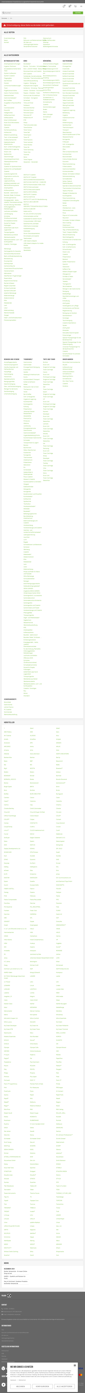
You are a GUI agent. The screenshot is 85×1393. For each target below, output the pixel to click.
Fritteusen (66, 142)
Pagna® (6, 1058)
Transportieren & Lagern (31, 443)
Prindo (58, 1084)
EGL (57, 867)
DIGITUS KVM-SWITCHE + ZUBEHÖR (35, 182)
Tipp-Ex (6, 1197)
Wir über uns (5, 1335)
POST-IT (32, 1080)
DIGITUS (32, 845)
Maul (5, 1007)
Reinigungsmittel (9, 381)
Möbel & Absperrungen (70, 271)
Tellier (32, 1189)
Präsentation (67, 257)
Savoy (32, 1135)
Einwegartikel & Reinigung (32, 367)
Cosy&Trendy (8, 827)
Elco (57, 870)
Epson (45, 392)
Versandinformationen (8, 1341)
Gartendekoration (29, 598)
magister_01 (8, 996)
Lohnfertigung (8, 214)
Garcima (6, 914)
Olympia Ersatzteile (69, 95)
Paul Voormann (34, 1062)
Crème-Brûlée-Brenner (70, 159)
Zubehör (6, 127)
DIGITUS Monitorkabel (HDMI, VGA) (34, 184)
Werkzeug (27, 549)
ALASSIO (33, 735)
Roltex (6, 1117)
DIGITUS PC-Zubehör (30, 194)
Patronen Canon (29, 110)
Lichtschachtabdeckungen (12, 85)
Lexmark (45, 424)
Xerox (25, 157)
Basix (5, 761)
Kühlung (65, 242)
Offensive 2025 (28, 658)
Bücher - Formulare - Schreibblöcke (35, 66)
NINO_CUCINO (60, 1033)
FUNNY (58, 910)
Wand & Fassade (9, 313)
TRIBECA (33, 1208)
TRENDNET (7, 1208)
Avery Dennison (35, 754)
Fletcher (32, 903)
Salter (32, 1128)
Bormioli (58, 776)
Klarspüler (7, 164)
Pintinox (6, 1076)
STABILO (59, 1168)
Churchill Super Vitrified (37, 812)
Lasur (5, 308)
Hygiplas (58, 943)
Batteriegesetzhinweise (8, 1362)
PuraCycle (7, 1091)
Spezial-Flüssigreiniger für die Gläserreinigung (72, 343)
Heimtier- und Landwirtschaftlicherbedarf (32, 531)
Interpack (33, 950)
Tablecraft (33, 1186)
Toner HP (26, 137)
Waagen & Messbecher (70, 193)
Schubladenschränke (10, 221)
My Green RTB (8, 1029)
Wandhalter (27, 250)
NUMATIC (59, 1040)
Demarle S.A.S (60, 837)
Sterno (58, 1175)
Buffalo (6, 794)
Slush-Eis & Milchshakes (11, 122)
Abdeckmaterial (9, 298)
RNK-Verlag (59, 1109)
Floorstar (59, 903)
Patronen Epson (28, 113)
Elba (31, 870)
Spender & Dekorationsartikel (72, 186)
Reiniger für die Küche (11, 389)
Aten (57, 750)
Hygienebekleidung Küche (32, 435)
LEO (57, 982)
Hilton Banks (8, 940)
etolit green (66, 303)
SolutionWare (34, 1164)
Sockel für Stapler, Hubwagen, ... (10, 224)
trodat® (32, 1211)
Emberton (33, 874)
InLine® (58, 947)
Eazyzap (6, 863)
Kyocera (45, 411)
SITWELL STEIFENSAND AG (12, 1157)
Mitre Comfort (34, 1018)
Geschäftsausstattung (31, 81)
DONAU (32, 848)
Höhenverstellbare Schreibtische (68, 373)
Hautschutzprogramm (11, 365)
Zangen (6, 315)
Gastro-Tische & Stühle (11, 93)
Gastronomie (28, 362)
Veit (57, 1230)
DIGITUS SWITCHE (29, 197)
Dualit (58, 852)
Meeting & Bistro (68, 376)
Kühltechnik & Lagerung (11, 149)
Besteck (65, 259)
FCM (5, 896)
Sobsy (6, 1164)
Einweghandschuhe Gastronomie (30, 429)
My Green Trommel (62, 1029)
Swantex (33, 1182)
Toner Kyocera (28, 140)
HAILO (32, 929)
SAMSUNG (59, 1128)
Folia (57, 907)
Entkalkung (66, 301)
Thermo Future (34, 1193)
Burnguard (59, 794)
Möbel (64, 120)
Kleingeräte (27, 489)
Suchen (78, 13)
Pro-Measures (34, 1087)
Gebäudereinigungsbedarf (32, 586)
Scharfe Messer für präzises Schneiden (71, 355)
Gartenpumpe (8, 263)
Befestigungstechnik (30, 514)
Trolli (57, 1211)
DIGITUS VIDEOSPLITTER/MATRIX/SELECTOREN (36, 205)
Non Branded (34, 1036)
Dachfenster (8, 81)
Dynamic (32, 859)
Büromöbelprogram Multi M (51, 83)
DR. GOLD (59, 848)
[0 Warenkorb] (75, 6)
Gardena (65, 386)
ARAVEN (58, 743)
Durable (32, 856)
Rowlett (58, 1117)
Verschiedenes (67, 286)
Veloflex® (33, 1233)
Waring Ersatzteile (68, 105)
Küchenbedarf (28, 496)
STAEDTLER (7, 1171)
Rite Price (7, 1109)
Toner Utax (27, 152)
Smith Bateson (60, 1160)
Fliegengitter (8, 78)
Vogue (32, 1237)
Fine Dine (7, 903)
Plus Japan (33, 1076)
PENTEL (32, 1069)
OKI (57, 1044)
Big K (5, 768)
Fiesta (58, 896)
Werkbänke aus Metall (11, 235)
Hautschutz (7, 376)
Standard (26, 696)
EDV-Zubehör (28, 74)
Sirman (6, 1153)
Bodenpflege (67, 294)
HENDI (6, 936)
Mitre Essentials (61, 1018)
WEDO (6, 1244)
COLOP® (6, 819)
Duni (5, 856)
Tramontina (59, 1204)
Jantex (58, 954)
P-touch (6, 1055)
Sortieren (26, 547)
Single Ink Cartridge (49, 367)
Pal (31, 1058)
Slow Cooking (67, 223)
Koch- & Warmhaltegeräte (12, 147)
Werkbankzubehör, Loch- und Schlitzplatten (13, 241)
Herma (58, 936)
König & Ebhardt (35, 972)
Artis (31, 750)
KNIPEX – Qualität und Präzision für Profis (15, 1277)
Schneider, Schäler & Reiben (71, 220)
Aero (57, 732)
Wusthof (6, 1255)
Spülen (65, 325)
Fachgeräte (27, 455)
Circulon (58, 812)
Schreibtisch (47, 117)
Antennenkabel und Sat (31, 216)
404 (11, 18)
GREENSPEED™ (61, 925)
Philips (6, 1073)
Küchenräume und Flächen (71, 308)
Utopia (32, 1226)
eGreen (6, 870)
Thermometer (28, 457)
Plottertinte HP (28, 118)
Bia (5, 765)
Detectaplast (60, 841)
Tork (5, 1204)
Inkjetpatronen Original (31, 85)
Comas (6, 823)
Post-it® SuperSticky (10, 1084)
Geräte (26, 372)
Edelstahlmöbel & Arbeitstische (9, 143)
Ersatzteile (66, 69)
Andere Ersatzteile (68, 71)
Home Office (47, 90)
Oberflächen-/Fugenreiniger (12, 276)
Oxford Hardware (35, 1051)
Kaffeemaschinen (9, 115)
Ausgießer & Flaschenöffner (12, 103)
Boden (45, 109)
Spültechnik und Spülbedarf (12, 169)
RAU (31, 1098)
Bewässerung (8, 258)
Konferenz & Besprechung (51, 92)
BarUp (58, 757)
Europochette (34, 885)
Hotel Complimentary (36, 940)
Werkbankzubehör (9, 237)
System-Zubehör (9, 76)
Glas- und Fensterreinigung (12, 386)
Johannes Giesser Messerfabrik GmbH (42, 958)
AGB (3, 1353)
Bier (5, 105)
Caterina (33, 801)
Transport (66, 130)
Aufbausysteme (9, 190)
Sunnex (6, 1182)
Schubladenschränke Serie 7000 (12, 70)
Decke (45, 112)
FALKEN (58, 889)
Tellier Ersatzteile (68, 100)
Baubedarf (27, 511)
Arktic (32, 746)
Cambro (6, 797)
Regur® (6, 1106)
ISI (4, 954)
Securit (32, 1142)
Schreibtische (47, 102)
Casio (58, 797)
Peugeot (58, 1069)
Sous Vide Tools (9, 1168)
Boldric (6, 772)
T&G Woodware (9, 1186)
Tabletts (65, 281)
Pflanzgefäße (28, 613)
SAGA (6, 1128)
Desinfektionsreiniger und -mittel (71, 297)
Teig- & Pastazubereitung (70, 230)
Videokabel (27, 248)
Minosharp (59, 1015)
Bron (5, 790)
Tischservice (27, 389)
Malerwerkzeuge (9, 295)
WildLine (26, 423)
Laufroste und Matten (11, 211)
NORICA (58, 1036)
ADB (31, 732)
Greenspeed (34, 925)
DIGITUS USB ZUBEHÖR (31, 202)
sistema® (59, 1153)
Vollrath (58, 1237)
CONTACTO (33, 823)
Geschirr (65, 264)
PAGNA (58, 1055)
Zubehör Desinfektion (69, 323)
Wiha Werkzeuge (29, 576)
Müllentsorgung (67, 122)
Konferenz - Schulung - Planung (33, 88)
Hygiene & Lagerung (69, 110)
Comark (58, 819)
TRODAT (6, 1211)
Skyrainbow (59, 1157)
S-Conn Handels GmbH (37, 1124)
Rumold (58, 1120)
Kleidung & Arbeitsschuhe (31, 374)
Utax (44, 468)
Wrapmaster (60, 1251)
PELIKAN (32, 1066)
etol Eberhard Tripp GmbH (64, 881)
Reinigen (26, 581)
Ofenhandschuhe (68, 210)
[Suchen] (39, 13)
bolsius (58, 772)
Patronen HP (27, 115)
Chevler (58, 808)
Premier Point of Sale (36, 1084)
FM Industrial (8, 907)
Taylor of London (61, 1186)
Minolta (45, 434)
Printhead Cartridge (49, 377)
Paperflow (59, 1058)
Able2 (58, 728)
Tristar (58, 1208)
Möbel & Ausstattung (10, 135)
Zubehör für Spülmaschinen (12, 166)
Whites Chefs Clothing (11, 1251)
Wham (58, 1248)
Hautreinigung (8, 374)
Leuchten (27, 537)
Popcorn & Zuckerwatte (70, 215)
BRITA (32, 786)
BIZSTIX (32, 768)
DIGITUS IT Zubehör (30, 175)
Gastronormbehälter (69, 169)
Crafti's (32, 827)
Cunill (58, 830)
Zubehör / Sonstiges (10, 244)
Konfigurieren (42, 1386)
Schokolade (27, 470)
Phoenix (32, 1073)
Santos (58, 1131)
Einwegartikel (67, 66)
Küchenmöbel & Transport (32, 379)
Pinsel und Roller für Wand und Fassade (32, 573)
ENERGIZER (33, 878)
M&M (57, 993)
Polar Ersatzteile (68, 98)
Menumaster (8, 1011)
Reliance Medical (35, 1106)
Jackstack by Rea (35, 954)
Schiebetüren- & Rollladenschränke (49, 98)
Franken (6, 910)
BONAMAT (7, 776)
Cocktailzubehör (9, 108)
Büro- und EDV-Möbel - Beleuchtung (35, 69)
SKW (31, 1157)
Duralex (58, 856)
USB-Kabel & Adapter (30, 241)
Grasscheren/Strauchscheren (13, 268)
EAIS (57, 859)
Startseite (4, 18)
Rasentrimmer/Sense (10, 281)
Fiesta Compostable (10, 899)
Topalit (6, 1200)
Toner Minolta (28, 145)
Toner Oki (26, 147)
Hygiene (65, 115)
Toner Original (28, 159)
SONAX (58, 1164)
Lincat (32, 985)
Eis (24, 467)
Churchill (7, 812)
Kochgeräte (66, 139)
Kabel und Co (28, 211)
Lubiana (6, 993)
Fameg (6, 892)
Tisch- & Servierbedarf (11, 137)
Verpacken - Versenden (31, 162)
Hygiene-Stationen (10, 66)
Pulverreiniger (67, 335)
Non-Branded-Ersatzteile (70, 93)
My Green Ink (34, 1025)
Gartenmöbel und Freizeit (31, 608)
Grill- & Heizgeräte (68, 144)
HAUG (58, 932)
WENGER (59, 1244)
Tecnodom (7, 1189)
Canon (45, 372)
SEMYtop (7, 1146)
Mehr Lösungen (48, 114)
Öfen (64, 149)
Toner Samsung (28, 150)
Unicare (6, 1219)
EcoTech (32, 863)
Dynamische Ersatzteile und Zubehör (71, 84)
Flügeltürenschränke (10, 90)
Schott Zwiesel (60, 1138)
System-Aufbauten (10, 73)
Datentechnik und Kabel (31, 223)
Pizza (64, 213)
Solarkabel (27, 231)
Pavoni (6, 1066)
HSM (5, 943)
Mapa (58, 1000)
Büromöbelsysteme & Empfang (49, 77)
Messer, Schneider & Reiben (71, 174)
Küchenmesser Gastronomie (32, 438)
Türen (6, 88)
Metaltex (59, 1011)
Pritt (5, 1087)
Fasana (32, 892)
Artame (6, 750)
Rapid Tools (59, 1095)
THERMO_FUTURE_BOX (63, 1193)
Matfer (32, 1004)
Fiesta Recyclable (35, 899)
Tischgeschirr (67, 284)
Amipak (58, 739)
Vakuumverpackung (69, 235)
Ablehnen (20, 1386)
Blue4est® (59, 768)
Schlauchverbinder (10, 288)
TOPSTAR (59, 1200)
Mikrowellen (66, 147)
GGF (57, 918)
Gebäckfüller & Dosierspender (28, 473)
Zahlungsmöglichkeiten (8, 1338)
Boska (32, 779)
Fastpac (58, 892)
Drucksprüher (8, 261)
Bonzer (32, 776)
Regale (26, 542)
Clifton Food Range (10, 816)
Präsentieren (28, 462)
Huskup (32, 943)
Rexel (58, 1106)
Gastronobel (27, 365)
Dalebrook (59, 834)
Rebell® (6, 1102)
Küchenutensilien (68, 171)
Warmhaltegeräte (68, 237)
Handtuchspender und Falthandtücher (11, 368)
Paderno (32, 1055)
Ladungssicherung (29, 535)
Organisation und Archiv (11, 176)
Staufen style (8, 1175)
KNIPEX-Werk (8, 972)
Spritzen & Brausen (10, 290)
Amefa (6, 739)
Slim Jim (32, 1160)
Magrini (32, 996)
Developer (46, 414)
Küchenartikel (67, 154)
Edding (6, 867)
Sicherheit (27, 100)
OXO (57, 1051)
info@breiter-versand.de (13, 1314)
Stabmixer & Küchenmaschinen (68, 226)
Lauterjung (27, 426)
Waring (32, 1240)
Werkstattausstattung (30, 625)
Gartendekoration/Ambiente (32, 600)
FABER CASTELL (9, 889)
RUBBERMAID (34, 1120)
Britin (57, 786)
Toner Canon (28, 130)
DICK (5, 845)
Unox (5, 1222)
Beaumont (59, 761)
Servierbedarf (67, 279)
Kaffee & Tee (66, 269)
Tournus (32, 1204)
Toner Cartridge (48, 369)
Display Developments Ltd (12, 848)
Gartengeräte (28, 603)
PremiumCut (27, 418)
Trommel (26, 154)
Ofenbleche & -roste (69, 208)
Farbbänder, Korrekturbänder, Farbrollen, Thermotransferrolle (33, 77)
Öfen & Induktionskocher (70, 152)
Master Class (8, 1004)
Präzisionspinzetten (10, 320)
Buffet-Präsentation (69, 262)
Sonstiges (66, 318)
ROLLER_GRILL (60, 1113)
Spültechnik (7, 154)
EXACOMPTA (60, 885)
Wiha (31, 1251)
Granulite (59, 921)
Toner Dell (27, 132)
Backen (26, 445)
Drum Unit (46, 365)
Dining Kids (59, 845)
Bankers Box (8, 757)
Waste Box (46, 384)
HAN (31, 932)
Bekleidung (66, 113)
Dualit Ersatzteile (68, 81)
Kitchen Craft (34, 965)
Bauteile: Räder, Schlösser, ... (13, 195)
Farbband (26, 105)
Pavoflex (59, 1062)
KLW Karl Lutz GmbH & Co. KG (13, 969)
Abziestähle (27, 416)
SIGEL (32, 1149)
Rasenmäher (8, 278)
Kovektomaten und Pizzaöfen (33, 494)
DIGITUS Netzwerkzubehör (32, 189)
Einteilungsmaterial (10, 198)
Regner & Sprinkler (10, 286)
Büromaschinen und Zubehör (33, 71)
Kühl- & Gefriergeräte (69, 244)
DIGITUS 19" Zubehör (30, 177)
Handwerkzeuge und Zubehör (33, 528)
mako (5, 1000)
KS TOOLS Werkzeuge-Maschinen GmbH (14, 977)
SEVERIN (32, 1146)
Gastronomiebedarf (10, 98)
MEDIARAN (33, 1007)
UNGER (58, 1215)
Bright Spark (8, 786)
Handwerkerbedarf (29, 506)
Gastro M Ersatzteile (69, 90)
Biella (57, 765)
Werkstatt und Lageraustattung (9, 180)
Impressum (4, 1359)
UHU (31, 1215)
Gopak (32, 921)
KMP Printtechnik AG (62, 969)
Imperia (32, 947)
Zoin (57, 1255)
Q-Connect (59, 1091)
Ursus (58, 1222)
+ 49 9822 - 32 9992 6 (8, 1309)
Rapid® (6, 1098)
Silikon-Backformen (30, 450)
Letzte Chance (8, 707)
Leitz (31, 982)
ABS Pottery (7, 732)
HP (44, 399)
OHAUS (6, 1044)
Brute (58, 790)
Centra (6, 805)
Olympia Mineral (61, 1047)
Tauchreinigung (67, 320)
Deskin (32, 841)
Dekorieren (27, 465)
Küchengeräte (67, 196)
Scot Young (7, 1142)
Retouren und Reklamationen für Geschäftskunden (15, 1332)
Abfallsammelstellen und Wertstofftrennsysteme (11, 184)
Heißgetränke (8, 113)
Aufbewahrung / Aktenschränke (68, 368)
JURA (57, 958)
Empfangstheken (48, 88)
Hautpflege (7, 372)
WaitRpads (7, 1240)
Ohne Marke (34, 1044)
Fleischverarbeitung (69, 164)
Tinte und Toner (28, 103)
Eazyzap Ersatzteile (69, 88)
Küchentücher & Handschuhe (72, 239)
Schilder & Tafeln (68, 276)
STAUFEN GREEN (61, 1171)
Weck (58, 1240)
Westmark (33, 1248)
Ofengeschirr (67, 274)
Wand (45, 119)
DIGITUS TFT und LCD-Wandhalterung (35, 199)
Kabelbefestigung (29, 228)
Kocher (65, 205)
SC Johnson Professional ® (64, 1135)
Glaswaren (66, 108)
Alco (57, 735)
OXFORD (6, 1051)
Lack (5, 305)
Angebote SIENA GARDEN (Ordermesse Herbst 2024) (32, 592)
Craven (58, 827)
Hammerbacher (9, 932)
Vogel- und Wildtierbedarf (31, 618)
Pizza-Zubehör (28, 477)
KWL (25, 627)
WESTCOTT (7, 1248)
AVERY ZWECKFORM (62, 754)
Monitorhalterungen (49, 107)
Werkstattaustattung (10, 714)
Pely (5, 1069)
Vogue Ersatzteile (68, 103)
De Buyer (7, 837)
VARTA (6, 1230)
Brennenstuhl (34, 783)
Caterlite (59, 801)
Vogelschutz (27, 620)
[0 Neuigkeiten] (63, 6)
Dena (5, 841)
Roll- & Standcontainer (50, 95)
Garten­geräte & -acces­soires (33, 595)
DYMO (6, 859)
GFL (31, 918)
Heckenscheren (9, 271)
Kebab (64, 203)
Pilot (57, 1073)
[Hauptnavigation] (42, 1)
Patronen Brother (29, 108)
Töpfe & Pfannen (68, 191)
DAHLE (32, 834)
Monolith (33, 1022)
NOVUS (6, 1040)
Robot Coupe (34, 1113)
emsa (58, 874)
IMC (5, 947)
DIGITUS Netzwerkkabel (31, 187)
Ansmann (7, 743)
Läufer (58, 976)
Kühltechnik (7, 132)
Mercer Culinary (35, 1011)
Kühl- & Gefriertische (69, 247)
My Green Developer (10, 1025)
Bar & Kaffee (8, 100)
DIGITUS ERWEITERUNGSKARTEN (34, 180)
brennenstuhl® (60, 783)
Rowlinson (7, 1120)
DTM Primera (34, 852)
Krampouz (59, 972)
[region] (42, 18)
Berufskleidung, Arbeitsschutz (28, 517)
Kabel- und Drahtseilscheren (13, 318)
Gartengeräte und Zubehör (32, 605)
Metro (6, 1015)
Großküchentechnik (10, 140)
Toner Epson (27, 135)
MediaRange (60, 1007)
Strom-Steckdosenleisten (32, 233)
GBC (5, 918)
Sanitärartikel (67, 125)
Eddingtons (33, 867)
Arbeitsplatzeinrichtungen (12, 64)
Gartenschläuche (9, 266)
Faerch (32, 889)
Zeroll (32, 1255)
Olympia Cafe (34, 1047)
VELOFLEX (7, 1233)
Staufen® (33, 1175)
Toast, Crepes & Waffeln (70, 232)
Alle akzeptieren (64, 1386)
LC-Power (7, 982)
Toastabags (60, 1197)
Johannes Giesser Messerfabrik (29, 412)
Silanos (58, 1149)
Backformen (27, 448)
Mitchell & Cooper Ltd (10, 1018)
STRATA (32, 1179)
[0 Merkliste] (69, 6)
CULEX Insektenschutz (37, 830)
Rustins (6, 1124)
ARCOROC (7, 746)
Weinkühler (7, 125)
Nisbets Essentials (10, 1036)
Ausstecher (27, 452)
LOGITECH (33, 989)
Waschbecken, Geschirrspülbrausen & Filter (71, 133)
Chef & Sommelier (35, 808)
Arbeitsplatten (8, 188)
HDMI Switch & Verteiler (31, 226)
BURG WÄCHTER (35, 794)
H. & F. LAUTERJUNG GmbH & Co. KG (15, 929)
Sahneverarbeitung (69, 176)
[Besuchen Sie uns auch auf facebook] (9, 1295)
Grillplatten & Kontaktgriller (71, 200)
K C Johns (7, 961)
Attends (6, 754)
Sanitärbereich (67, 315)
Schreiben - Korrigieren (31, 98)
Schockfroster (67, 249)
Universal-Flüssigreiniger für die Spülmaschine (71, 348)
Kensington (33, 961)
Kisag (5, 965)
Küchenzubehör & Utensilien (32, 482)
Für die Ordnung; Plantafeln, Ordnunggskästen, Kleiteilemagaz (12, 207)
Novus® (32, 1040)
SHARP (58, 1146)
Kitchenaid (59, 965)
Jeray (5, 958)
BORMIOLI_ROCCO (10, 779)
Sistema (32, 1153)
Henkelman (33, 936)
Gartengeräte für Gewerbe (12, 251)
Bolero (32, 772)
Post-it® (58, 1080)
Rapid (32, 1095)
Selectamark (60, 1142)
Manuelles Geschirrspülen (71, 333)
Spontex (32, 1168)
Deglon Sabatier (35, 837)
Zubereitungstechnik (10, 174)
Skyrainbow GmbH (10, 1160)
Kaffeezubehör (8, 118)
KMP (31, 969)
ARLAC (58, 746)
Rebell (58, 1098)
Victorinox (7, 1237)
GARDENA (33, 914)
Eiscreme (65, 161)
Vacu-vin (59, 1226)
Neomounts (7, 1033)
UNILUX (32, 1219)
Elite (5, 300)
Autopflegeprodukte (10, 362)
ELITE (5, 874)
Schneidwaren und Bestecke (33, 544)
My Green (59, 1022)
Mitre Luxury (8, 1022)
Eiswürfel (7, 110)
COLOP (58, 816)
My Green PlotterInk (62, 1025)
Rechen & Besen (9, 283)
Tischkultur (27, 504)
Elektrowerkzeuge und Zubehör (30, 522)
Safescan (59, 1124)
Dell (44, 387)
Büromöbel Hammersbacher (71, 362)
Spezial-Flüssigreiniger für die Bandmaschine (72, 339)
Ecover (58, 863)
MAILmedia (59, 996)
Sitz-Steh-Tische (68, 381)
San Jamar (7, 1131)
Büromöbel (7, 702)
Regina (58, 1102)
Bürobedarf (27, 64)
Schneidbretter (67, 179)
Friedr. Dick (33, 910)
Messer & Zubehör (29, 479)
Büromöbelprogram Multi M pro (51, 72)
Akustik (65, 365)
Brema (6, 783)
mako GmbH (34, 1000)
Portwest (7, 1080)
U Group (6, 1215)
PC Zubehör (7, 709)
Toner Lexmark (28, 142)
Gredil (6, 925)
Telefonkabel (28, 238)
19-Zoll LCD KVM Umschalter (32, 214)
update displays (35, 1222)
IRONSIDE (27, 509)
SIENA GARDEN (28, 588)
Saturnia (6, 1135)
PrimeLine (27, 421)
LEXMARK (7, 985)
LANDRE (32, 976)
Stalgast (26, 484)
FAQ (3, 1330)
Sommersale (8, 712)
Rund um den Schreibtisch (32, 95)
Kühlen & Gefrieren (29, 382)
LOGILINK (7, 989)
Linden (58, 985)
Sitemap (4, 1356)
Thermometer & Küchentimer (72, 188)
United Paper (60, 1219)
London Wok (60, 989)
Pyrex (31, 1091)
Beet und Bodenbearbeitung (13, 256)
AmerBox (33, 739)
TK (31, 1197)
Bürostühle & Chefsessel (50, 85)
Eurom (6, 885)
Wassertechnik (28, 622)
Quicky (6, 1095)
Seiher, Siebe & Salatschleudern (68, 182)
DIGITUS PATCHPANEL (30, 192)
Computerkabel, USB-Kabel (32, 221)
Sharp (25, 122)
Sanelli (32, 1131)
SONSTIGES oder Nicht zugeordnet (11, 229)
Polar (57, 1076)
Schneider (27, 440)
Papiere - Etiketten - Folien (32, 93)
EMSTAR (6, 878)
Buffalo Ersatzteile (68, 76)
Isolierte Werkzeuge (10, 293)
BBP (31, 761)
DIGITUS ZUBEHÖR (29, 209)
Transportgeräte (9, 232)
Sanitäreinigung (9, 391)
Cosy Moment (60, 823)
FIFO (57, 899)
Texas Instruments (10, 1193)
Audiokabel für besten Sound (33, 219)
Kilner (58, 961)
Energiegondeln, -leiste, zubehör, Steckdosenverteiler (13, 201)
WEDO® (32, 1244)
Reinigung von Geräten (70, 313)
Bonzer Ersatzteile (68, 74)
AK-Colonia (7, 735)
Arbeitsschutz (28, 460)
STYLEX (58, 1179)
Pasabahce (7, 1062)
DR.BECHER (7, 852)
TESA (57, 1189)
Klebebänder (8, 303)
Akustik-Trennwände (49, 66)
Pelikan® (58, 1066)
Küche (25, 377)
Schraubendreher (29, 579)
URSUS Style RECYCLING (12, 1226)
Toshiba (45, 463)
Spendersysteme (9, 379)
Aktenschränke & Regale (50, 64)
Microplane (33, 1015)
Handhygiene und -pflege (70, 306)
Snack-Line (7, 152)
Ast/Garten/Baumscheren (12, 254)
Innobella (7, 950)
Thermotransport (68, 127)
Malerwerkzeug (9, 310)
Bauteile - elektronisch (11, 193)
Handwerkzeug (28, 525)
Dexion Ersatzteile (68, 78)
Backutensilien (67, 157)
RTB (25, 120)
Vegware (32, 1230)
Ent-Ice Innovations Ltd (63, 878)
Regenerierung (67, 310)
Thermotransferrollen (30, 125)
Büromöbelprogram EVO (50, 69)
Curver (6, 834)
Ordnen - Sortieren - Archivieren (33, 90)
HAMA (58, 929)
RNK (31, 1109)
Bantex (32, 757)
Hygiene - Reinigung (30, 83)
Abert (32, 728)
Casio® (6, 801)
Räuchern (66, 218)
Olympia (6, 1047)
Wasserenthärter (68, 137)
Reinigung (66, 291)
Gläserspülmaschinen (10, 161)
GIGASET (7, 921)
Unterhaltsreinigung (10, 394)
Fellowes (32, 896)
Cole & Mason (34, 816)
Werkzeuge (7, 249)
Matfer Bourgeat (61, 1004)
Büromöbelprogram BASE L (51, 80)
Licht (25, 540)
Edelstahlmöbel (9, 95)
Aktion (26, 693)
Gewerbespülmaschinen (11, 159)
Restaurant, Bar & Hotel (31, 387)
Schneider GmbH (35, 1138)
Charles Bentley (9, 808)
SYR (57, 1182)
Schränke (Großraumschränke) (10, 217)
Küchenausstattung (10, 130)
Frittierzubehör (67, 166)
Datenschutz (5, 1351)
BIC (31, 765)
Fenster (6, 83)
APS (31, 743)
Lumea (32, 993)
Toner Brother (28, 127)
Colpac (32, 819)
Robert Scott (8, 1113)
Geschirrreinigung (9, 384)
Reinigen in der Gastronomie (71, 289)
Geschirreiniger (9, 157)
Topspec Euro (34, 1200)
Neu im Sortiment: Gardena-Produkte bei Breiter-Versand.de (15, 1282)
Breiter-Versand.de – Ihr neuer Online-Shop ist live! (15, 1272)
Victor (58, 1233)
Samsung (46, 448)
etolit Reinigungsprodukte (32, 583)
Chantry (58, 805)
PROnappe (59, 1087)
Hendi (25, 392)
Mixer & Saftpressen (10, 120)
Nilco (31, 1033)
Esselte (32, 881)
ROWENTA (33, 1117)
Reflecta (33, 1102)
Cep (31, 805)
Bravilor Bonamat (61, 779)
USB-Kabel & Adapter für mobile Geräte (33, 244)
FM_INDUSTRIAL (35, 907)
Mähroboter (7, 273)
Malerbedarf (27, 554)
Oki (44, 443)
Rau (25, 691)
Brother (45, 362)
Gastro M (59, 914)
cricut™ (6, 830)
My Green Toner (35, 1029)
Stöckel (6, 1179)
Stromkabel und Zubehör (31, 236)
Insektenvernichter (68, 118)
